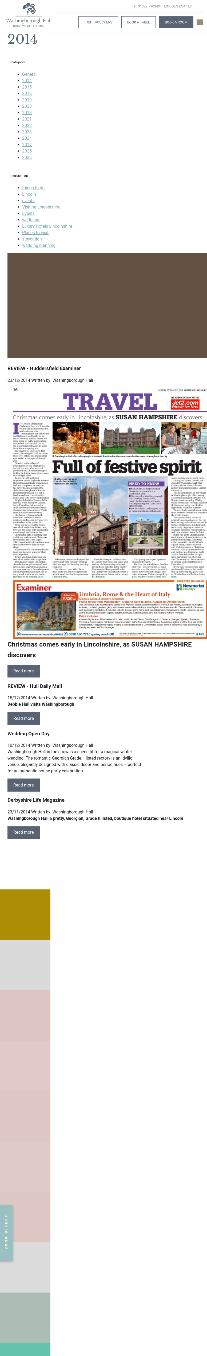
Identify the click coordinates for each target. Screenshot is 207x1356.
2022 (27, 125)
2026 (27, 157)
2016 (27, 93)
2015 (27, 87)
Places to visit (35, 232)
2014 (27, 80)
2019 (27, 99)
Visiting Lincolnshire (41, 207)
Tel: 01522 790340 (146, 6)
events (28, 200)
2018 (27, 112)
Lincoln (29, 194)
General (29, 74)
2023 (27, 131)
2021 (27, 119)
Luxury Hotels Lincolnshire (47, 226)
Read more (23, 670)
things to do (33, 187)
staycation (32, 239)
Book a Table (138, 22)
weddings (31, 219)
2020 (27, 106)
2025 (27, 151)
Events (28, 213)
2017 (27, 144)
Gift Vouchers (99, 22)
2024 (27, 138)
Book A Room (176, 22)
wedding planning (38, 245)
